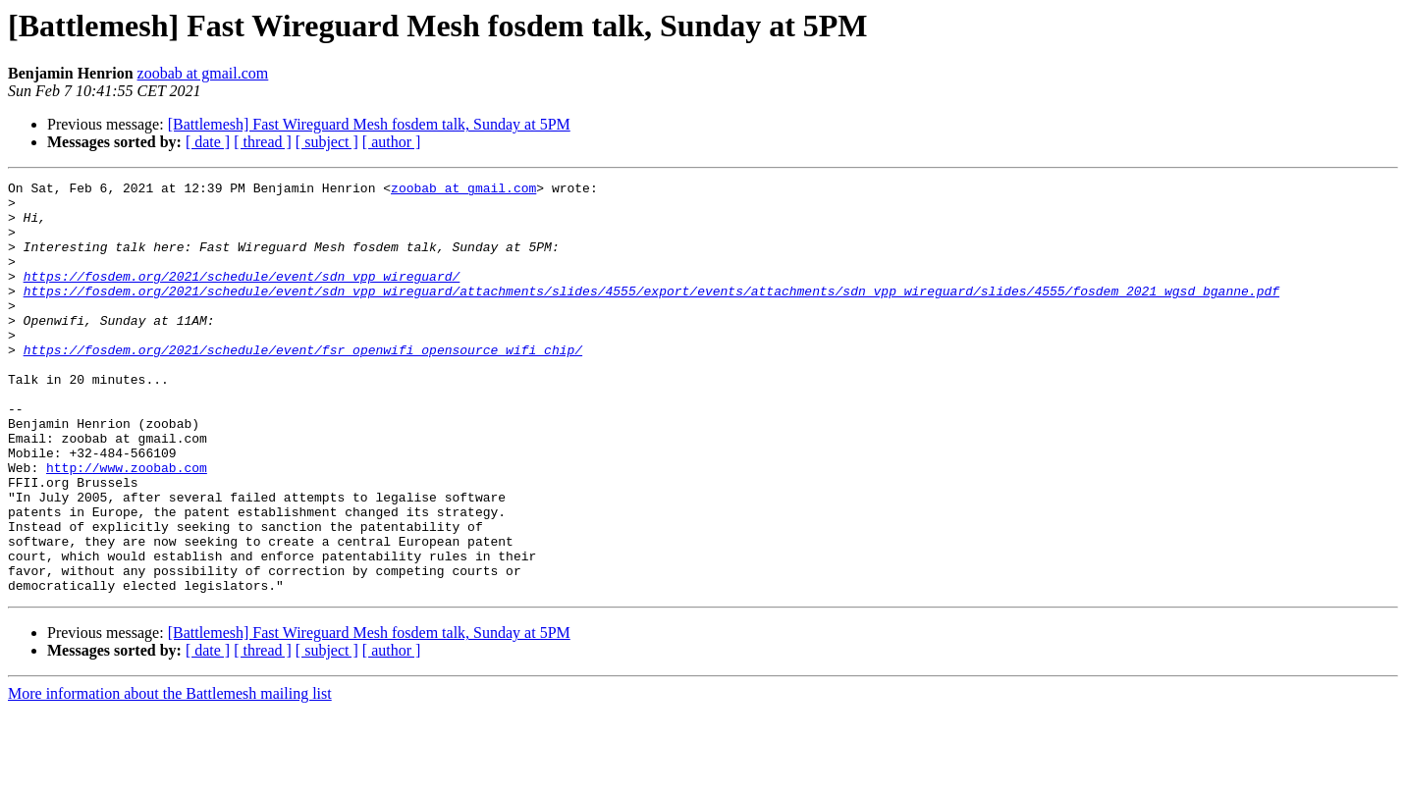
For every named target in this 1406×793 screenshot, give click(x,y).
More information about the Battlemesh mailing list (170, 775)
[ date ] (208, 141)
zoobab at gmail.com (203, 73)
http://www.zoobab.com (126, 526)
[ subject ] (327, 141)
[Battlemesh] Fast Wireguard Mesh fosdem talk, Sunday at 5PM (369, 124)
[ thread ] (263, 141)
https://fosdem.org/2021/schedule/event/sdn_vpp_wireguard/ (242, 296)
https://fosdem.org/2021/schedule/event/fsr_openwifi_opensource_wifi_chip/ (303, 385)
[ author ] (391, 141)
